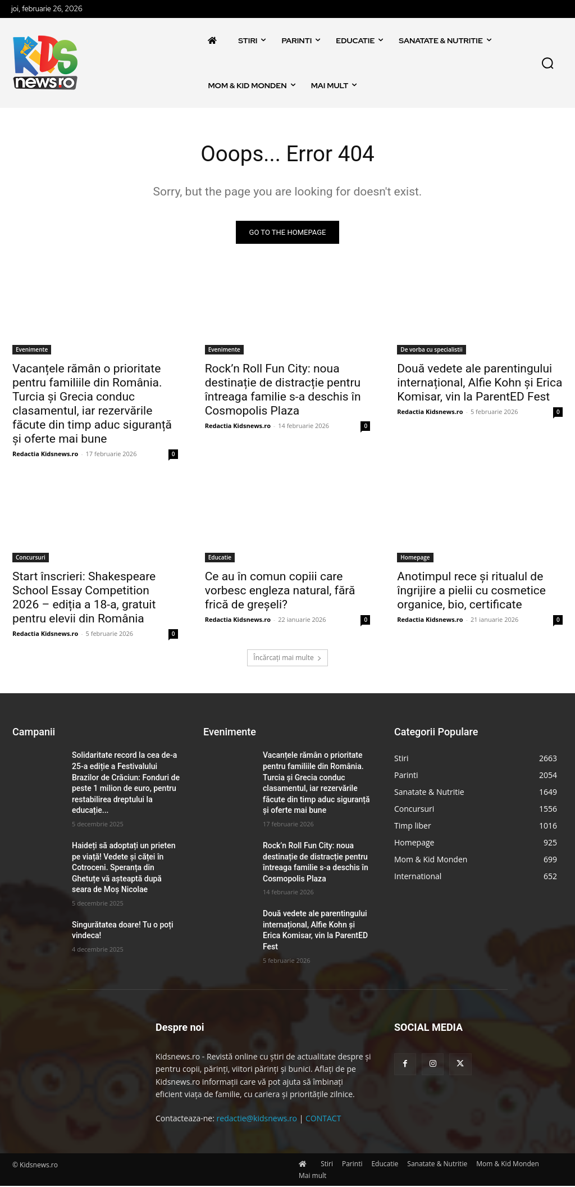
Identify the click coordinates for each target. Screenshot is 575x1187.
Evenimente (32, 350)
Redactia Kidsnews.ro (45, 455)
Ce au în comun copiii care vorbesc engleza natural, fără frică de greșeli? (280, 591)
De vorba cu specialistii (431, 350)
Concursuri (30, 558)
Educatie (219, 558)
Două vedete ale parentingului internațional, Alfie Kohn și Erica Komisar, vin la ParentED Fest (479, 383)
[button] (547, 63)
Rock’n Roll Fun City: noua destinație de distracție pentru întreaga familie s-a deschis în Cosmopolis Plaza (283, 391)
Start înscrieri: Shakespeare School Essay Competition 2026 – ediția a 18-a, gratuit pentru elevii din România (84, 598)
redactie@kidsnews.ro (257, 1119)
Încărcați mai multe (287, 658)
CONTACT (323, 1119)
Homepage (415, 558)
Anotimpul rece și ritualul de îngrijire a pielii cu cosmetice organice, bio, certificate (471, 591)
